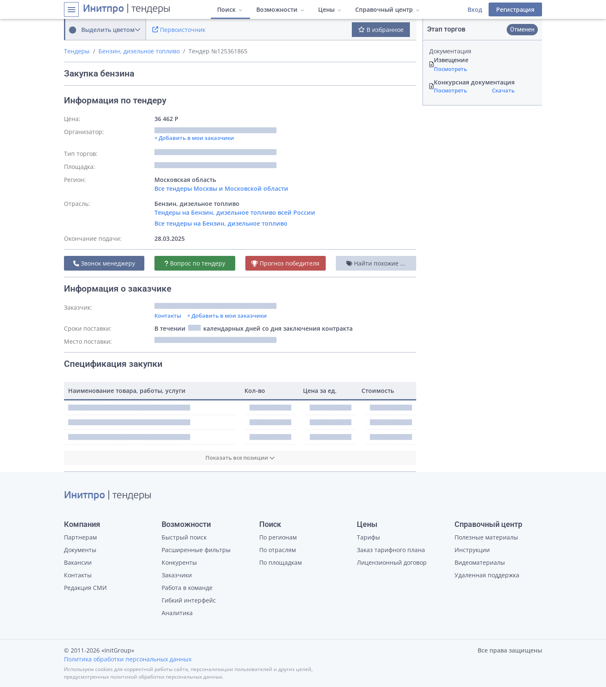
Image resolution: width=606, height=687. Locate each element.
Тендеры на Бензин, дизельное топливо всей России (234, 212)
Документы (80, 550)
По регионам (278, 537)
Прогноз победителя (285, 263)
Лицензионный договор (392, 562)
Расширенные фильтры (196, 550)
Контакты (167, 315)
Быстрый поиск (184, 537)
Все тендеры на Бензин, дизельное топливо (220, 223)
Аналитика (177, 613)
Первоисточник (178, 30)
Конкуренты (179, 562)
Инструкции (472, 550)
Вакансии (78, 562)
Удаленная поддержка (486, 575)
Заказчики (177, 575)
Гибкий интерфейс (189, 600)
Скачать (503, 90)
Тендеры (77, 51)
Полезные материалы (486, 537)
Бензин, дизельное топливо (139, 51)
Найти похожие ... (375, 263)
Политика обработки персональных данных (127, 659)
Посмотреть (450, 69)
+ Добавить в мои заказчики (227, 315)
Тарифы (368, 537)
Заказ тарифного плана (391, 550)
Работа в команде (187, 588)
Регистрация (515, 9)
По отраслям (277, 550)
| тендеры (126, 9)
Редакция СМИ (85, 588)
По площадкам (280, 562)
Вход (475, 9)
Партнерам (80, 537)
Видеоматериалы (479, 562)
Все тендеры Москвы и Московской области (221, 188)
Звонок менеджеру (104, 263)
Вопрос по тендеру (195, 263)
